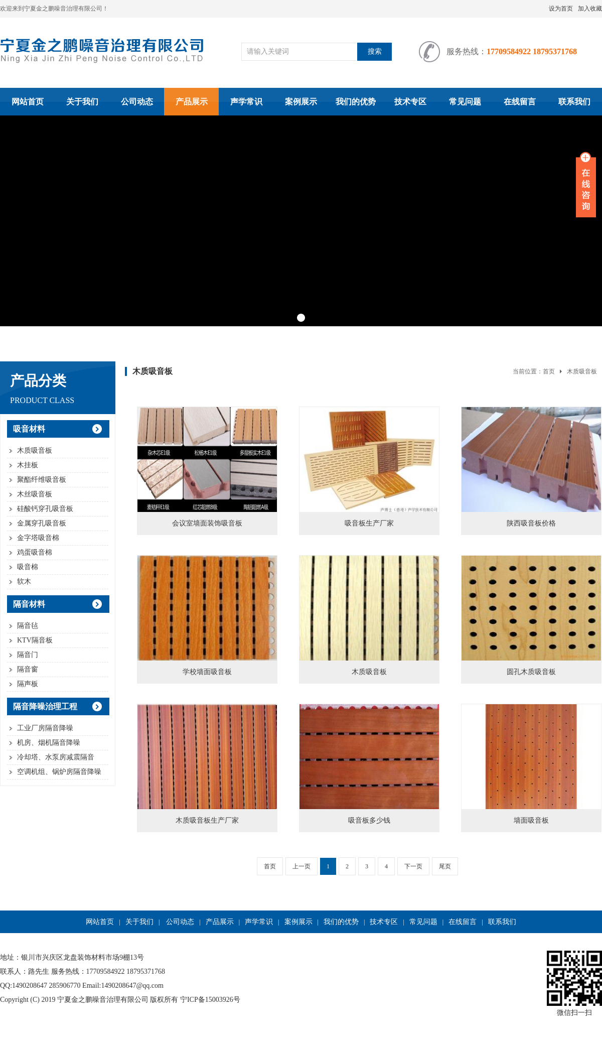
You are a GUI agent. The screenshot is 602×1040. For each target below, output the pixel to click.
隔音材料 (29, 604)
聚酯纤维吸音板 (41, 479)
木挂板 (27, 465)
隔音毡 (27, 625)
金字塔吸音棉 (38, 538)
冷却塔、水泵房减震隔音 (55, 757)
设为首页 (561, 8)
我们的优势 (356, 101)
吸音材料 (29, 429)
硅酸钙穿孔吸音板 (45, 508)
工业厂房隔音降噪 (45, 728)
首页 (549, 371)
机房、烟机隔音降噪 (48, 742)
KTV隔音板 (35, 640)
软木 (24, 581)
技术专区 (410, 101)
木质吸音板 (34, 450)
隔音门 (27, 655)
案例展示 (301, 101)
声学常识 (246, 101)
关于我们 (82, 101)
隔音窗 (27, 669)
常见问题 (465, 101)
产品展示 (192, 101)
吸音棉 (27, 567)
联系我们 (574, 101)
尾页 (445, 866)
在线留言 (520, 101)
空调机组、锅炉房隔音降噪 (59, 771)
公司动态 (137, 101)
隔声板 (27, 684)
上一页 (301, 866)
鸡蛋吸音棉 (34, 552)
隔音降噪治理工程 (45, 706)
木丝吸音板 (34, 494)
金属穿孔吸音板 (41, 523)
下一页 (413, 866)
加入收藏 (590, 8)
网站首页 (28, 101)
